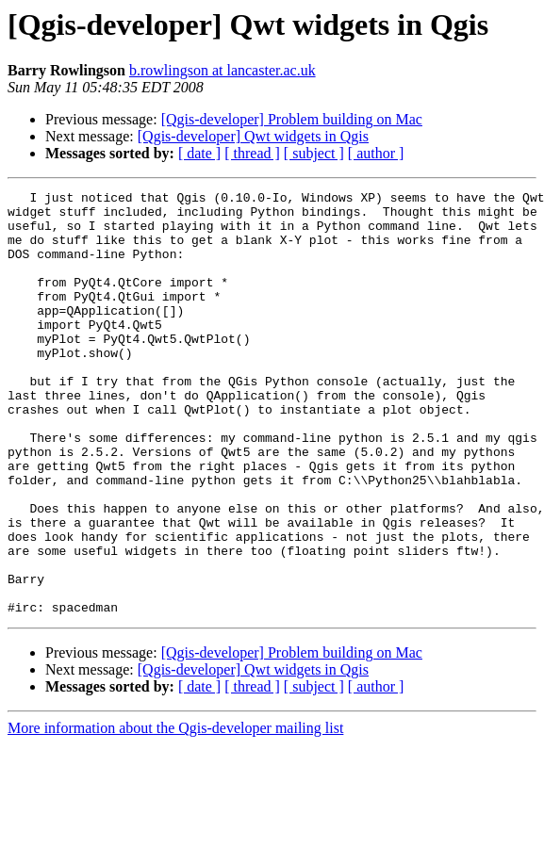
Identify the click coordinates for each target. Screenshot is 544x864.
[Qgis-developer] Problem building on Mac (291, 119)
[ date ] (199, 153)
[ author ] (376, 153)
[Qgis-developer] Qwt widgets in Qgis (253, 136)
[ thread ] (252, 153)
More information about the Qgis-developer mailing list (175, 813)
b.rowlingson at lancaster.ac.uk (222, 70)
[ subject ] (314, 153)
